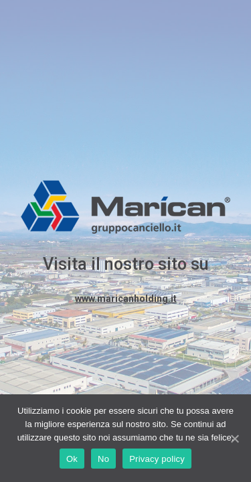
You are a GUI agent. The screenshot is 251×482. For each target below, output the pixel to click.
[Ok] (234, 438)
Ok (72, 459)
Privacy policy (157, 459)
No (103, 459)
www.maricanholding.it (126, 298)
